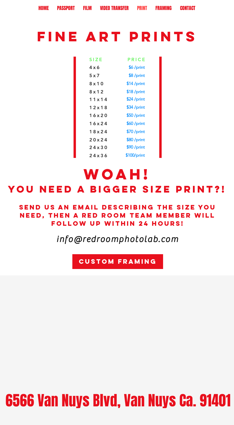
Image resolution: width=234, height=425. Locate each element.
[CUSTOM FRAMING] (117, 261)
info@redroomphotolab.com (117, 239)
